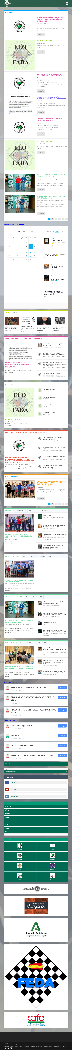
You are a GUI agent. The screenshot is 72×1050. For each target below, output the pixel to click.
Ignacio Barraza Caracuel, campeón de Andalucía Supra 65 (51, 175)
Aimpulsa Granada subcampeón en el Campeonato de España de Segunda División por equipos (51, 483)
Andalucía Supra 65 (49, 179)
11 (30, 246)
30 (22, 260)
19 (35, 251)
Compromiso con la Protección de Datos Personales (50, 1046)
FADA (9, 1044)
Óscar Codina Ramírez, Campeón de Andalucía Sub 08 (19, 581)
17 (26, 251)
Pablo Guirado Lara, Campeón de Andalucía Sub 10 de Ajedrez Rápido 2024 (53, 662)
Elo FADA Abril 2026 (48, 405)
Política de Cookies (9, 1046)
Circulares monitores (23, 464)
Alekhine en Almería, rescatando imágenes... (59, 328)
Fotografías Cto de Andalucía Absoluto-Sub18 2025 (55, 535)
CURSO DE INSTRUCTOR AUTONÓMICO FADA (54, 447)
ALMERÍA (8, 806)
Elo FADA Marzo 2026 (49, 413)
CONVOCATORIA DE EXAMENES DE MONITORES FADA (53, 466)
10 (26, 246)
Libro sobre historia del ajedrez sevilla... (11, 327)
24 (26, 255)
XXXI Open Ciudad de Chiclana (57, 266)
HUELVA (7, 821)
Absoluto (15, 539)
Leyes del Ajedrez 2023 (23, 725)
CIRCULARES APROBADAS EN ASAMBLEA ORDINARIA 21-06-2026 (51, 119)
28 (13, 260)
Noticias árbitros (52, 103)
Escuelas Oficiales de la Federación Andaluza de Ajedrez (53, 438)
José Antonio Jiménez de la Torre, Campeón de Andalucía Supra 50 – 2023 (54, 631)
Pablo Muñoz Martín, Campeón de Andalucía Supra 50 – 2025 (53, 602)
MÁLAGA (8, 828)
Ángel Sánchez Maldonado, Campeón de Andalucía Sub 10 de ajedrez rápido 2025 (54, 649)
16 (22, 251)
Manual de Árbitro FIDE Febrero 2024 (32, 755)
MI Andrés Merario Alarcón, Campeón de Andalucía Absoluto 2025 (54, 525)
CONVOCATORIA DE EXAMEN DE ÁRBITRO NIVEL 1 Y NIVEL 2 (52, 374)
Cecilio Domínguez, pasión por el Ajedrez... (43, 328)
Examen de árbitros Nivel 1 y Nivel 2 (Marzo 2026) (53, 344)
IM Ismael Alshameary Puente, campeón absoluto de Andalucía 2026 (18, 536)
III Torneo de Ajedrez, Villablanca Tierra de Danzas (57, 279)
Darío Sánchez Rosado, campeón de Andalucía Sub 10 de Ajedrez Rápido (19, 667)
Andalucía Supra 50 (49, 200)
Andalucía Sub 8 (16, 583)
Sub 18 (49, 539)
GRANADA (8, 817)
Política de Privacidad (29, 1046)
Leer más (41, 34)
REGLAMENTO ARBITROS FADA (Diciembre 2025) (32, 698)
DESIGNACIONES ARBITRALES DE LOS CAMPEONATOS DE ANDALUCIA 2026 (53, 354)
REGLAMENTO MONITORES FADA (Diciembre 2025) (33, 711)
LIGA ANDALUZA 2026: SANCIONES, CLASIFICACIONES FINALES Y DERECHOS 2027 (50, 76)
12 (35, 246)
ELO (44, 43)
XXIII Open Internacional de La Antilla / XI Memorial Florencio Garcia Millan (53, 293)
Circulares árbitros (60, 356)
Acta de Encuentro (22, 745)
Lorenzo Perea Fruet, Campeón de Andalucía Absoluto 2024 (53, 546)
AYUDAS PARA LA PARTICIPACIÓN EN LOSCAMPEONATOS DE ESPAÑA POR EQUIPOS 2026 (50, 19)
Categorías (7, 769)
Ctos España (40, 487)
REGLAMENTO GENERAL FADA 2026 (28, 687)
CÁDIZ (7, 810)
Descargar (62, 687)
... (59, 219)
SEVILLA (7, 832)
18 (30, 251)
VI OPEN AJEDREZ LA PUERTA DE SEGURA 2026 (58, 241)
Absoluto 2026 (47, 515)
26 (35, 255)
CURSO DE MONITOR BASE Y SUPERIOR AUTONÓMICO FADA (54, 457)
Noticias (46, 103)
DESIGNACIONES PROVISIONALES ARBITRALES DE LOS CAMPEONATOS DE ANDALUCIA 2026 (54, 364)
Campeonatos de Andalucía (27, 583)
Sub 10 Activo (30, 670)
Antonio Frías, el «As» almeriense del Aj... (28, 328)
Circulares (45, 23)
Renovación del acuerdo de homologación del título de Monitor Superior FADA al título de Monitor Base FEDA (19, 460)
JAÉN (6, 824)
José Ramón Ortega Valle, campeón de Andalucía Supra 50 (51, 197)
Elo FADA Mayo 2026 (49, 397)
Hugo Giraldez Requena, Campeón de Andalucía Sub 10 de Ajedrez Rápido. (54, 672)
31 (26, 260)
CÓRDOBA (8, 813)
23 (22, 255)
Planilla (16, 735)
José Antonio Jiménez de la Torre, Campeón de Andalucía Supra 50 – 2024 (54, 613)
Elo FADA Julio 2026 (44, 40)
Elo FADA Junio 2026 (44, 141)
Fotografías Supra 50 (49, 622)
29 (18, 260)
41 (63, 219)
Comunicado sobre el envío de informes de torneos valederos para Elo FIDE (51, 99)
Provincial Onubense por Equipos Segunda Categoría (54, 254)
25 (30, 255)
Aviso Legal (18, 1046)
